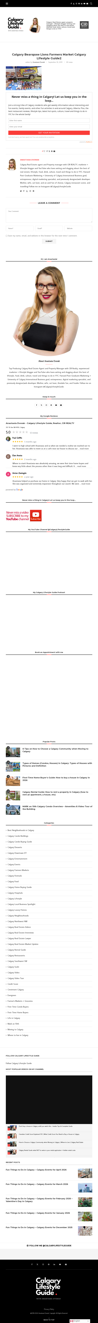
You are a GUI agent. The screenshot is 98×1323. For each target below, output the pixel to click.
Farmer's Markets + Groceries (20, 1001)
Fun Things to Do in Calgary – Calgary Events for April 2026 (36, 1170)
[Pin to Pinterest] (52, 151)
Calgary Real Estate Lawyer (19, 938)
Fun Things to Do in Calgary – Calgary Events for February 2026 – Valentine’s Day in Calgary (39, 1199)
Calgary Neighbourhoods (18, 915)
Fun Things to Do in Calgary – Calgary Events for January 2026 (38, 1213)
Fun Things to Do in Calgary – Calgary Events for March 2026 (37, 1184)
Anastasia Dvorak (39, 62)
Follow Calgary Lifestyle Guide (19, 1063)
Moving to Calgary (15, 1029)
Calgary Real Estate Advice (19, 927)
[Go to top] (49, 1319)
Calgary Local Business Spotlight (21, 904)
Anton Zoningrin (19, 473)
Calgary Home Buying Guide (20, 887)
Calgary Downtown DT (17, 853)
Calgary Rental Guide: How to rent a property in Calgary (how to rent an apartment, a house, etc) (55, 793)
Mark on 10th (13, 1023)
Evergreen (12, 995)
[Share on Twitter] (49, 151)
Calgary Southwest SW (17, 961)
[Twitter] (74, 3)
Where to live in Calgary (18, 1035)
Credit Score (13, 984)
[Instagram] (76, 3)
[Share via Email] (54, 151)
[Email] (87, 3)
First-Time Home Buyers (18, 1012)
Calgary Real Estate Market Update (23, 944)
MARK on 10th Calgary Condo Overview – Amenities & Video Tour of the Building (57, 807)
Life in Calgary (14, 1018)
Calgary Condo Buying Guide (20, 841)
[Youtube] (84, 3)
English (75, 1321)
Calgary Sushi (13, 967)
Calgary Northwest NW (17, 921)
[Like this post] (44, 151)
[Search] (91, 3)
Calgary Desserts (15, 847)
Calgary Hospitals (15, 893)
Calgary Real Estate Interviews (21, 932)
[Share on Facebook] (47, 151)
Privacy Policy (49, 1309)
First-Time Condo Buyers (18, 1006)
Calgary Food (13, 881)
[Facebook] (71, 3)
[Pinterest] (79, 3)
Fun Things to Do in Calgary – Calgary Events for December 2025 (39, 1227)
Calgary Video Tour (16, 978)
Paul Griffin (17, 438)
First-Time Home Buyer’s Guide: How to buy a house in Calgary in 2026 (56, 779)
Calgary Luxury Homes (17, 910)
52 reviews (34, 433)
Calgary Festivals (15, 875)
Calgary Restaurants (16, 955)
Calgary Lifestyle (15, 898)
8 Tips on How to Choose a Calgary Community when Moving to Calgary (55, 750)
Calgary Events (14, 864)
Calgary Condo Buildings (18, 836)
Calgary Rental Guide (17, 949)
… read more (83, 448)
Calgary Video (13, 972)
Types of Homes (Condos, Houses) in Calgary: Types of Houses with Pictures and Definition (57, 764)
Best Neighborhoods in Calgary (21, 830)
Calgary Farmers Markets (18, 870)
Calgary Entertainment (17, 858)
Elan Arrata (17, 455)
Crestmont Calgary (16, 989)
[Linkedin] (81, 3)
